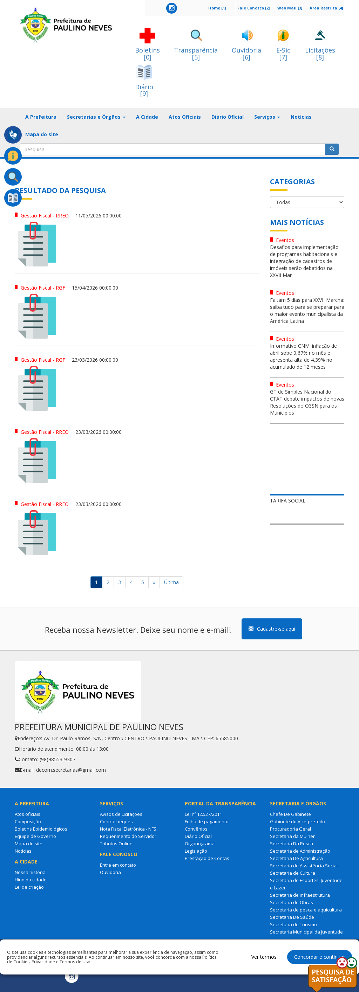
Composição (28, 821)
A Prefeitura (40, 116)
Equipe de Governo (35, 836)
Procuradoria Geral (290, 829)
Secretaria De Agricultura (296, 858)
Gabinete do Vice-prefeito (297, 821)
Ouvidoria (110, 872)
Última (171, 582)
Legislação (196, 851)
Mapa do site (41, 134)
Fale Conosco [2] (253, 8)
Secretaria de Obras (291, 902)
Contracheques (116, 821)
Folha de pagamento (207, 821)
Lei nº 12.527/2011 (203, 814)
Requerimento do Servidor (128, 836)
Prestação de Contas (207, 858)
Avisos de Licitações (121, 814)
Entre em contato (118, 865)
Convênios (196, 829)
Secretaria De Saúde (292, 917)
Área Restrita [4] (326, 8)
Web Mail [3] (289, 8)
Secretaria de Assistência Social (304, 865)
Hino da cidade (31, 879)
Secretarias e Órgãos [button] (96, 116)
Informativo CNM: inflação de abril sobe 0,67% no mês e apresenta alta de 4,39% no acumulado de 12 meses (303, 356)
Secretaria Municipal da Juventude (306, 932)
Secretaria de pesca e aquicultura (306, 910)
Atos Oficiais (185, 116)
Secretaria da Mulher (292, 836)
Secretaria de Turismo (293, 924)
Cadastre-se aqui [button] (272, 628)
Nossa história (30, 872)
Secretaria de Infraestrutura (300, 895)
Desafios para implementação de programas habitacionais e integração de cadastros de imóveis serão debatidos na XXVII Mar (304, 261)
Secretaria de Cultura (292, 873)
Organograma (200, 843)
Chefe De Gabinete (290, 814)
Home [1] (217, 8)
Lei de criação (29, 887)
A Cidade (147, 116)
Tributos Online (116, 843)
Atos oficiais (27, 814)
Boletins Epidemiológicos (41, 829)
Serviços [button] (267, 116)
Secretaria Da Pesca (291, 843)
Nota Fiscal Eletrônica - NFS (128, 829)
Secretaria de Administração (300, 851)
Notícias (301, 116)
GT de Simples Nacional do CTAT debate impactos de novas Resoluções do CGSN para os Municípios (307, 402)
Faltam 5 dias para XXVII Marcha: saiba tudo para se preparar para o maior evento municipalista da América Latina (307, 310)
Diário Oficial (227, 116)
